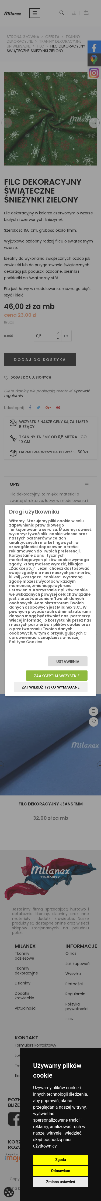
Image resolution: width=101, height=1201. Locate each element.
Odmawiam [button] (60, 1171)
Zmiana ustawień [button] (60, 1182)
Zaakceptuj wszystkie (56, 676)
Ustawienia (67, 661)
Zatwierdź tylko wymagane (50, 687)
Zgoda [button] (60, 1160)
